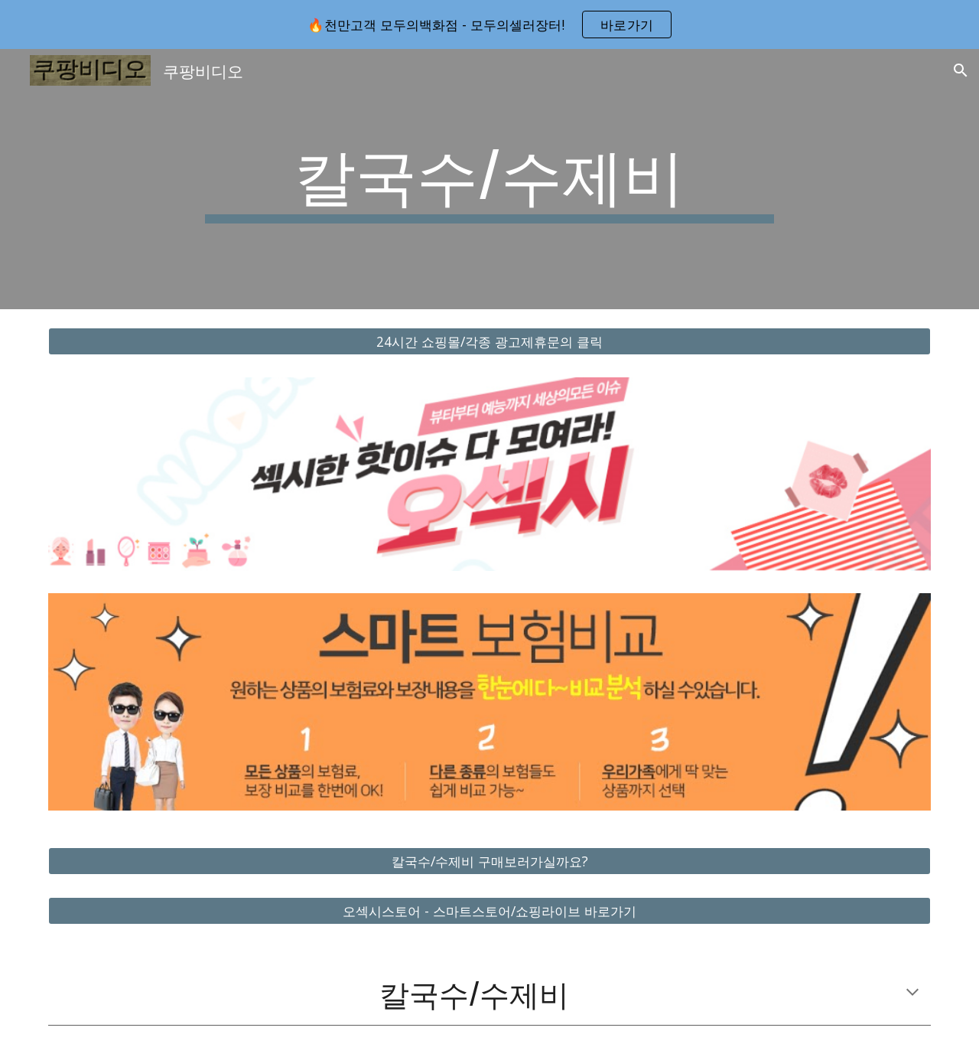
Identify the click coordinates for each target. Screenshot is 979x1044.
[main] (489, 179)
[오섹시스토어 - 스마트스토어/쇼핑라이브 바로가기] (489, 911)
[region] (489, 24)
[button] (960, 70)
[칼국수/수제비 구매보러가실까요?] (489, 861)
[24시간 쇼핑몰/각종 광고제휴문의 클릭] (489, 342)
